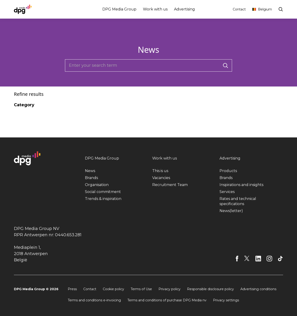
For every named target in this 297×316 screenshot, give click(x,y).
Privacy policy (169, 289)
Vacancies (161, 178)
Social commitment (103, 192)
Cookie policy (113, 289)
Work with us (155, 9)
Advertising (184, 9)
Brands (91, 178)
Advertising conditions (258, 289)
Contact (239, 9)
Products (228, 171)
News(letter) (231, 211)
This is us (160, 171)
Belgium (262, 9)
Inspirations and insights (241, 185)
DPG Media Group (119, 9)
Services (227, 192)
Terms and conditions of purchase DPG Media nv (167, 300)
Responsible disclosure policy (210, 289)
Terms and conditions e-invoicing (94, 300)
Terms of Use (141, 289)
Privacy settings (226, 300)
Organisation (97, 185)
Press (72, 289)
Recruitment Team (170, 185)
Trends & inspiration (103, 198)
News (90, 171)
